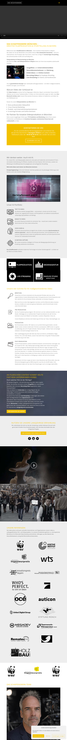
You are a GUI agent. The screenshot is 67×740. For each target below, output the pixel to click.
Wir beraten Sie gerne (16, 411)
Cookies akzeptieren (38, 736)
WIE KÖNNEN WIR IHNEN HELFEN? (33, 433)
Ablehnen (48, 736)
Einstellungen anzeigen (58, 736)
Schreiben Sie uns (33, 141)
